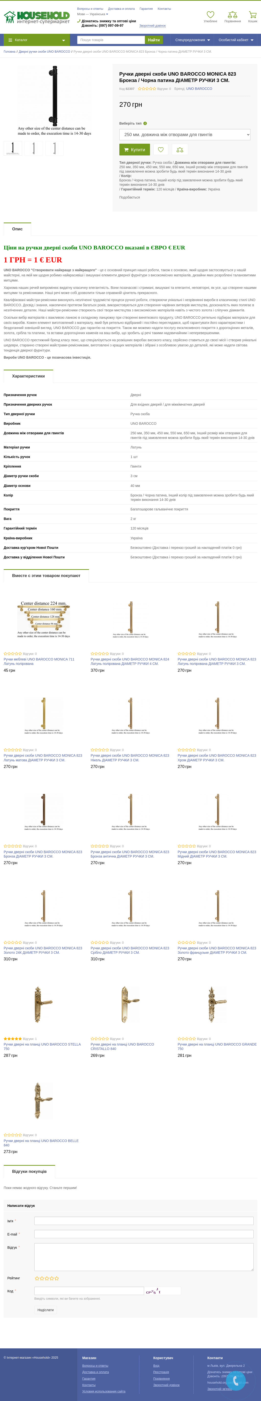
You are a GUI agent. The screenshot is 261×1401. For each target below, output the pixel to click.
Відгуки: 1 (30, 1039)
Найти (154, 40)
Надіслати (45, 1310)
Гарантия (146, 9)
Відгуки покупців (29, 1171)
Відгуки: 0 (164, 89)
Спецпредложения (192, 40)
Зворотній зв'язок (219, 1389)
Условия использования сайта (103, 1391)
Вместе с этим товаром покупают (46, 575)
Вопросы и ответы (90, 9)
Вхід (156, 1365)
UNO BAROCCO (199, 89)
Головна (9, 51)
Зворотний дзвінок (152, 25)
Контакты (164, 9)
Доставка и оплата (121, 9)
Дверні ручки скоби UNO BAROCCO (44, 51)
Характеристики (28, 376)
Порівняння (161, 1378)
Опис (17, 229)
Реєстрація (161, 1372)
